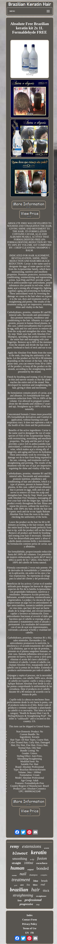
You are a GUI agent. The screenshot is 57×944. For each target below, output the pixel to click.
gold (15, 885)
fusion (42, 858)
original (30, 870)
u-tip (32, 859)
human (17, 868)
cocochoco (41, 863)
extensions (31, 846)
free (20, 900)
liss (28, 884)
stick (22, 885)
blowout (20, 853)
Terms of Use (29, 928)
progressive (26, 904)
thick (46, 890)
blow (35, 885)
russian (14, 875)
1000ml (28, 863)
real (43, 884)
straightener (41, 896)
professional (33, 900)
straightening (23, 895)
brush (44, 880)
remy (14, 846)
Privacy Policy (29, 924)
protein (46, 848)
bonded (42, 868)
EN (27, 932)
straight (16, 863)
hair (35, 889)
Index (30, 915)
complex (44, 875)
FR (32, 932)
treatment (21, 879)
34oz (35, 880)
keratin (39, 852)
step (38, 904)
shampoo (33, 875)
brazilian (19, 889)
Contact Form (29, 919)
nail (23, 873)
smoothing (19, 859)
